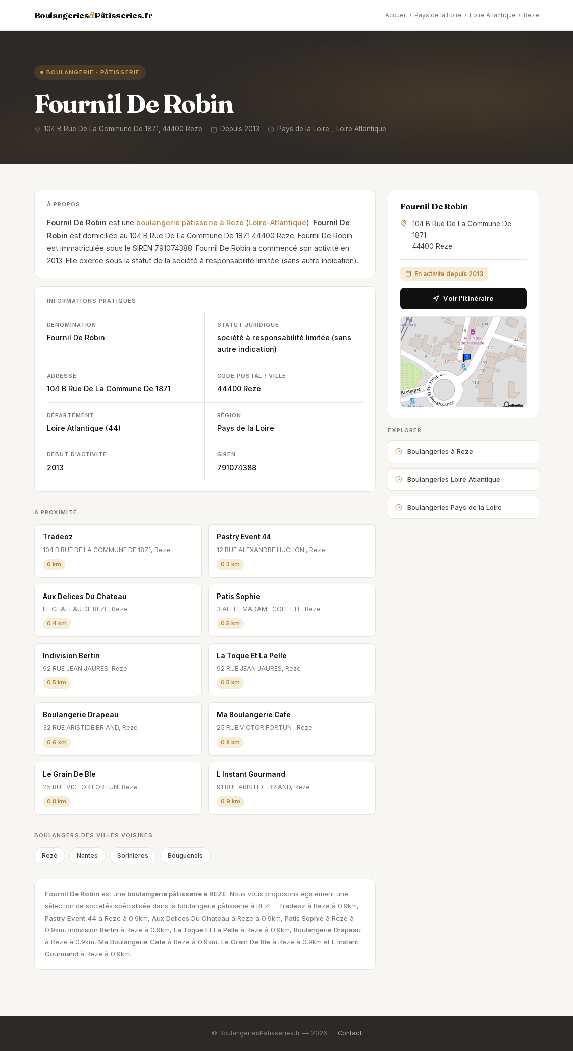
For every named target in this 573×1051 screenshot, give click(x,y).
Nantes (87, 855)
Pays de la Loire (438, 15)
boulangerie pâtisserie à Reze (190, 222)
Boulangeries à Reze (434, 451)
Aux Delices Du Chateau (85, 596)
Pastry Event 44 (244, 537)
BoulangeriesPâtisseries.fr (93, 15)
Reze (531, 15)
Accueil (396, 15)
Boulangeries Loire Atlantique (447, 479)
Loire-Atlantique (277, 222)
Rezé (50, 855)
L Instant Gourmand (251, 774)
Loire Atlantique (493, 15)
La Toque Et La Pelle (252, 656)
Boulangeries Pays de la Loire (448, 507)
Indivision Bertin (71, 656)
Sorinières (132, 855)
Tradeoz (58, 537)
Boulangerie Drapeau (81, 715)
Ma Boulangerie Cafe (254, 715)
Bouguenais (185, 855)
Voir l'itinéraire (463, 298)
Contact (350, 1033)
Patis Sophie (239, 596)
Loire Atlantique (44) (84, 428)
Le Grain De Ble (69, 774)
